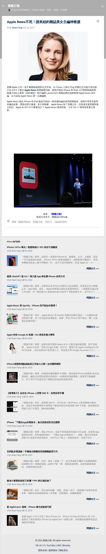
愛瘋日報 (14, 6)
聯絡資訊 (63, 550)
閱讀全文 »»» (93, 268)
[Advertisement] (53, 131)
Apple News (30, 90)
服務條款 (53, 550)
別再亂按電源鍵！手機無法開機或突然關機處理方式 (32, 451)
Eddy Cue (37, 222)
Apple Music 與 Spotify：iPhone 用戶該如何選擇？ (32, 305)
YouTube (50, 545)
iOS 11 (49, 222)
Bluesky (66, 545)
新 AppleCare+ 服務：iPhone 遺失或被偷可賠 (29, 507)
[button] (97, 21)
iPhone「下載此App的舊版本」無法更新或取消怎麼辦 (33, 422)
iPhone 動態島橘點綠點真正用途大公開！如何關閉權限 (34, 364)
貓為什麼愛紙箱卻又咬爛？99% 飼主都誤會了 (29, 480)
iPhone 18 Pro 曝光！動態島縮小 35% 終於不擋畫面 (32, 247)
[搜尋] (102, 6)
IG (41, 545)
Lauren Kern (61, 222)
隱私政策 (42, 550)
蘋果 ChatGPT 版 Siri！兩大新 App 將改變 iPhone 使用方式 (36, 276)
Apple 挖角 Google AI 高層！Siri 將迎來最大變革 (31, 334)
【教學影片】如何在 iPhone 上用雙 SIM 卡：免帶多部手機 (35, 393)
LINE (58, 545)
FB (37, 545)
